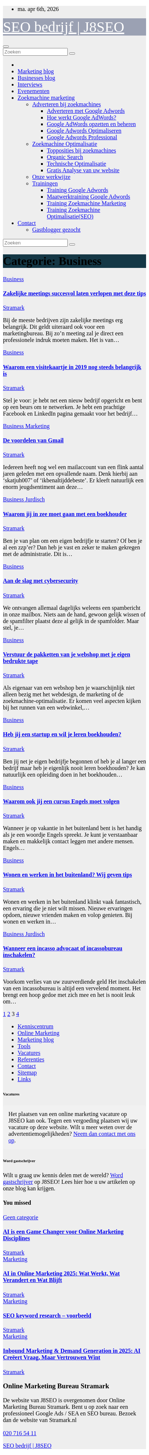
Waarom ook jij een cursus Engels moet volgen (61, 801)
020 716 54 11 (19, 1433)
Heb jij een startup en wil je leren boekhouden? (62, 734)
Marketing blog (36, 71)
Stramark (14, 308)
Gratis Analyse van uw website (83, 170)
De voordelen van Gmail (33, 440)
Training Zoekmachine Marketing (86, 203)
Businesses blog (36, 78)
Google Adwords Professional (82, 137)
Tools (24, 1046)
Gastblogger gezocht (56, 229)
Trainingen (45, 183)
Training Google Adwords (77, 190)
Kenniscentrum (35, 1026)
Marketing (37, 426)
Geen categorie (20, 1217)
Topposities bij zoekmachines (81, 150)
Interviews (30, 84)
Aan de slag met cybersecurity (40, 581)
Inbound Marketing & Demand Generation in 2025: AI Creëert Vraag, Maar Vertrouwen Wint (72, 1354)
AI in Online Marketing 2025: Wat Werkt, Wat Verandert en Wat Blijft (61, 1276)
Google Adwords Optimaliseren (84, 131)
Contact (27, 223)
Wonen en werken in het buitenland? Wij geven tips (67, 875)
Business (13, 279)
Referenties (31, 1059)
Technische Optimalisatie (76, 164)
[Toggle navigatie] (6, 46)
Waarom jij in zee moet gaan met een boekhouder (65, 514)
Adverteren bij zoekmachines (66, 104)
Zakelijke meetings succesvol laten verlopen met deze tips (74, 293)
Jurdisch (35, 499)
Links (24, 1079)
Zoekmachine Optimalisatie (64, 144)
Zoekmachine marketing (46, 98)
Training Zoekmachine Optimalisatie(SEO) (73, 213)
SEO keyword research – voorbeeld (47, 1315)
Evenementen (33, 91)
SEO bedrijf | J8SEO (63, 27)
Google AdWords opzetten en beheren (91, 124)
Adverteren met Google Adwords (86, 111)
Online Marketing (38, 1033)
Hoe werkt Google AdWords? (81, 117)
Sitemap (27, 1072)
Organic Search (65, 157)
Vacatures (29, 1053)
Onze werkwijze (51, 177)
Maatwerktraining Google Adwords (88, 197)
